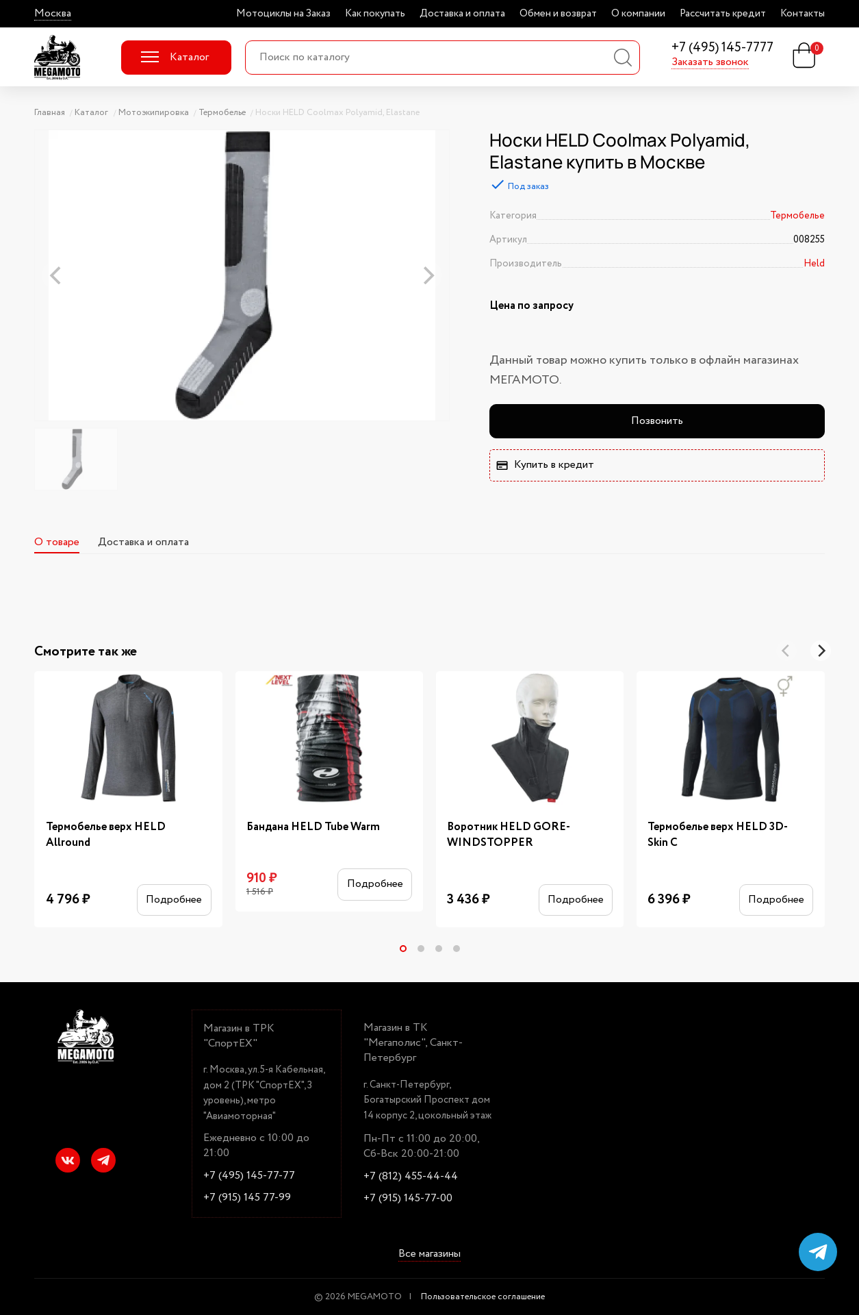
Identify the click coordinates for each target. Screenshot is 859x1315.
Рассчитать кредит (723, 13)
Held (814, 264)
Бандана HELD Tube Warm (313, 827)
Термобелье (797, 216)
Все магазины (429, 1255)
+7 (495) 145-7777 (722, 48)
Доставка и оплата (462, 13)
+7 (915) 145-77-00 (407, 1198)
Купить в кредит (545, 465)
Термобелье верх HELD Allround (106, 835)
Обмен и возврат (558, 13)
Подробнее (174, 899)
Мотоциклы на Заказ (283, 13)
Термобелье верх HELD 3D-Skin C (718, 835)
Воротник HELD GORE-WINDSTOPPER (508, 835)
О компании (638, 13)
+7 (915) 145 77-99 (247, 1197)
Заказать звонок (710, 62)
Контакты (802, 13)
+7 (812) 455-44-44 (410, 1176)
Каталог (175, 57)
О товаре (56, 542)
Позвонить (657, 421)
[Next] (820, 650)
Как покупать (375, 13)
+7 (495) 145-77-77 (249, 1176)
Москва (52, 14)
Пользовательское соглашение (483, 1296)
